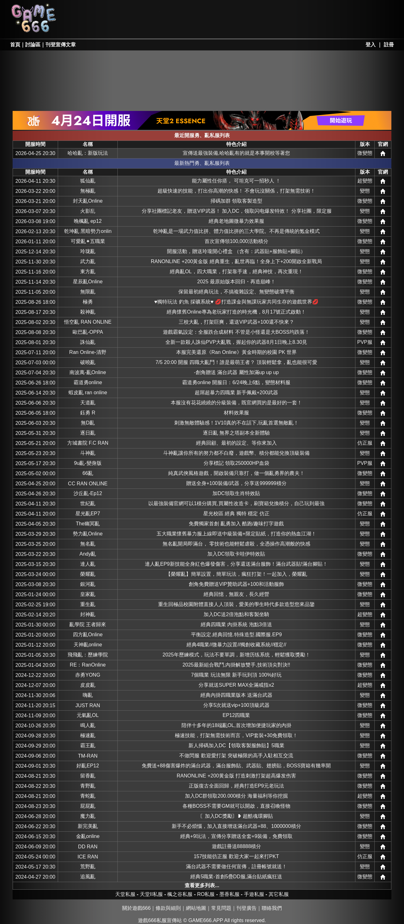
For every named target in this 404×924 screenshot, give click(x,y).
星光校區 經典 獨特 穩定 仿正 (236, 513)
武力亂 (87, 261)
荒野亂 (87, 866)
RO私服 (137, 10)
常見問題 (221, 908)
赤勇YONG (87, 675)
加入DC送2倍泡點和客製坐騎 (236, 614)
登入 (370, 44)
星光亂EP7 (87, 513)
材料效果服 (236, 412)
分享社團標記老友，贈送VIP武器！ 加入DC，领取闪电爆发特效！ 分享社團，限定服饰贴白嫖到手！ (236, 211)
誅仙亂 (87, 342)
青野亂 (87, 785)
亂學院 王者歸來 (87, 624)
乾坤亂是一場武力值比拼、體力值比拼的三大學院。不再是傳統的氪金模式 (236, 231)
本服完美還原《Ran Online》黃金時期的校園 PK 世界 (236, 352)
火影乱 (87, 211)
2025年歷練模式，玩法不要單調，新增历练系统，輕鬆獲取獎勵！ (236, 654)
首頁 (15, 44)
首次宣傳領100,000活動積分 (236, 241)
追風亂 (87, 876)
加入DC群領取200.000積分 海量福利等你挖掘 (236, 796)
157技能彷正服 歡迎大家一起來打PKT (236, 856)
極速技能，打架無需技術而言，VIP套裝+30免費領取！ (236, 735)
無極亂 (87, 190)
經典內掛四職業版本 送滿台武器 (236, 695)
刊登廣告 (246, 908)
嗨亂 (88, 695)
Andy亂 (88, 554)
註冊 (389, 44)
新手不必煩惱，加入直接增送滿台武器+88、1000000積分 (236, 826)
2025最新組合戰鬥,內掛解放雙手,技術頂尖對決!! (236, 664)
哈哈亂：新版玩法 (88, 153)
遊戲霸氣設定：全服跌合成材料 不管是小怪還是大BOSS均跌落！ (236, 332)
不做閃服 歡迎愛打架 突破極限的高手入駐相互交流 (236, 755)
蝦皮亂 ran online (87, 392)
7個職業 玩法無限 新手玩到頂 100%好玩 (236, 675)
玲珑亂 (87, 251)
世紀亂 (87, 503)
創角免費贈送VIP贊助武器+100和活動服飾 (236, 584)
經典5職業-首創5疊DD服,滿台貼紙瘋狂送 (236, 876)
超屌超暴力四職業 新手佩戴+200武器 (236, 392)
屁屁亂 (87, 806)
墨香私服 (228, 10)
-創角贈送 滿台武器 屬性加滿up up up (236, 372)
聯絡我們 (272, 908)
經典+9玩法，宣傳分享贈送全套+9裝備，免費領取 (236, 836)
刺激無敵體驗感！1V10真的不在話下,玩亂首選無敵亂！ (236, 422)
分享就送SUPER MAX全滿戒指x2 (236, 685)
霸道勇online (88, 382)
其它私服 (228, 27)
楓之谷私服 (183, 10)
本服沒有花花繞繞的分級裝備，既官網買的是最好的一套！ (236, 402)
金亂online (88, 836)
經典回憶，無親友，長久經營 (236, 594)
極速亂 (87, 735)
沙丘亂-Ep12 (88, 493)
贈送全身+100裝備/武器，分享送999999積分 (236, 483)
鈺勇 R (87, 412)
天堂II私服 (92, 27)
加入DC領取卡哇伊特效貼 (236, 554)
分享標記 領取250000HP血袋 (236, 463)
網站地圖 (196, 908)
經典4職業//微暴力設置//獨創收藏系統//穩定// (236, 644)
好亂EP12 (87, 765)
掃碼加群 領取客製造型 (236, 201)
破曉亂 (87, 362)
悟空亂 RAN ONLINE (87, 322)
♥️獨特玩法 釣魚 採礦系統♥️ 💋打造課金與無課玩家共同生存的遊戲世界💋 (236, 301)
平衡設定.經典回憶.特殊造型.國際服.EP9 (236, 634)
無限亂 (87, 291)
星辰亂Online (88, 281)
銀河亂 (87, 584)
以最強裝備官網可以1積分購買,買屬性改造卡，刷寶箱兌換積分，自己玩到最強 (236, 503)
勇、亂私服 (137, 27)
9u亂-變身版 (87, 463)
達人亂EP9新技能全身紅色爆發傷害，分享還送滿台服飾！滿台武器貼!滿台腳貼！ (236, 564)
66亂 (87, 473)
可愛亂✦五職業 (88, 241)
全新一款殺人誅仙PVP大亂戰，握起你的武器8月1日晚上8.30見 (236, 342)
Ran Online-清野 (87, 352)
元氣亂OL (87, 715)
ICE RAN (88, 856)
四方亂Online (88, 634)
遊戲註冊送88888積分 (236, 846)
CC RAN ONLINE (87, 483)
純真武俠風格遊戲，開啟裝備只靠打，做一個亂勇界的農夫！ (236, 473)
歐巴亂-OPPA (88, 332)
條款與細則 (168, 908)
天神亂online (88, 644)
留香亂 (87, 775)
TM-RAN (88, 756)
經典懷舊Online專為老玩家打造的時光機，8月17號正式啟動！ (236, 312)
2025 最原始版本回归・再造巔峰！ (236, 281)
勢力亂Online (88, 533)
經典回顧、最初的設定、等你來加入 (236, 443)
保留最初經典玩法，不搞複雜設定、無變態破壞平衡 (236, 291)
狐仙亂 (87, 180)
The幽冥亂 (88, 523)
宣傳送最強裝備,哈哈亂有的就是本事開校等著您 (236, 153)
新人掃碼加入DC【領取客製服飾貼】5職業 (236, 745)
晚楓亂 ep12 (88, 221)
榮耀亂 (87, 574)
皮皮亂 (87, 685)
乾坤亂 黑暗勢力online (87, 231)
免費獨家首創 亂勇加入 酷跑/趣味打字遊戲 (236, 523)
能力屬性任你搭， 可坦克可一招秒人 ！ (236, 180)
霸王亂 (87, 745)
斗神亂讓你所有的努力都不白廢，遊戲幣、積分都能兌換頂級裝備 (236, 453)
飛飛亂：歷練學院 (88, 654)
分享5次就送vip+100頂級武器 (236, 705)
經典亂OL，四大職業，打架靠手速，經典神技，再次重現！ (236, 271)
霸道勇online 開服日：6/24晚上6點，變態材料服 (236, 382)
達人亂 (87, 564)
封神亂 (87, 614)
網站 (383, 153)
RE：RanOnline (88, 664)
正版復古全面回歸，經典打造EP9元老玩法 (236, 785)
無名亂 (87, 543)
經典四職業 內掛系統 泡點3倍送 (236, 624)
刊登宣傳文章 (60, 44)
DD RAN (87, 846)
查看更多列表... (202, 885)
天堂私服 (92, 10)
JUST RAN (87, 705)
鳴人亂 (87, 725)
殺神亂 (87, 312)
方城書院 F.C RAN (88, 443)
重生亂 (87, 604)
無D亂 (88, 422)
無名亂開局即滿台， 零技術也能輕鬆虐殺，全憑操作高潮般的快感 (236, 543)
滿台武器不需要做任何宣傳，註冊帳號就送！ (236, 866)
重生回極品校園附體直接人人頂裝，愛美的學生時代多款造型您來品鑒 (236, 604)
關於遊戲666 (136, 908)
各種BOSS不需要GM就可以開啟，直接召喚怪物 (236, 806)
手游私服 (183, 27)
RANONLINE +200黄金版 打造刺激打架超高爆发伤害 (236, 775)
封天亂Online (88, 201)
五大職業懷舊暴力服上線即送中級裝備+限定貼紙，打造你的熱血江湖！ (236, 533)
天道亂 (87, 402)
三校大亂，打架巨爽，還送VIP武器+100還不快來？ (236, 322)
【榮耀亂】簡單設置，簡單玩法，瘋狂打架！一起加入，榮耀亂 (236, 574)
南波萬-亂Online (87, 372)
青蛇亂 (87, 796)
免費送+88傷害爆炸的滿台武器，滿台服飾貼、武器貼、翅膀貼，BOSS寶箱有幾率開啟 (236, 765)
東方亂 (87, 271)
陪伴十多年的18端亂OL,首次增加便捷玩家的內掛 (236, 725)
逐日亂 (87, 433)
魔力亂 (87, 816)
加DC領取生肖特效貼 (236, 493)
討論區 (32, 44)
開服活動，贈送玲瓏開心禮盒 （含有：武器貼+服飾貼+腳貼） (236, 251)
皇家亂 (87, 594)
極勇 (88, 301)
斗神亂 (87, 453)
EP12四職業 (236, 715)
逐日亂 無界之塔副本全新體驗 (236, 433)
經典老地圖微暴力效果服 (236, 221)
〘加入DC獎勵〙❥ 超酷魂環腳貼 (236, 816)
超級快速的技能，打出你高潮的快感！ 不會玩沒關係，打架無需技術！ (236, 190)
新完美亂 (88, 826)
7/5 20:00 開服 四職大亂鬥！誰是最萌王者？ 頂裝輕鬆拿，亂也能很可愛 (236, 362)
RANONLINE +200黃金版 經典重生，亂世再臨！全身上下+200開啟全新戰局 (236, 261)
